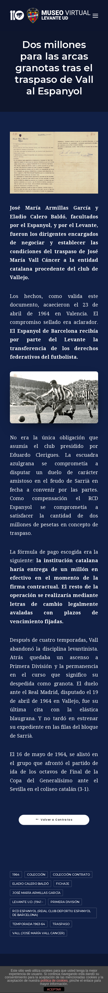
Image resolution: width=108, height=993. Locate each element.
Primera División (65, 902)
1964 (16, 874)
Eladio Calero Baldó (30, 884)
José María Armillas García (36, 893)
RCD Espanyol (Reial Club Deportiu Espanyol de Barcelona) (51, 913)
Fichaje (62, 884)
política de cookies (54, 981)
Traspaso (61, 924)
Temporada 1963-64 (28, 924)
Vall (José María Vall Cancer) (38, 933)
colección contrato (71, 874)
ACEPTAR (54, 989)
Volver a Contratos (54, 820)
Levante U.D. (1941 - (27, 902)
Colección (36, 874)
